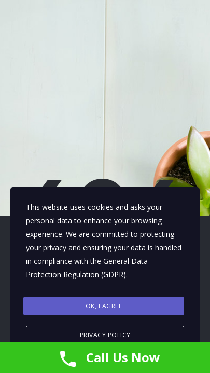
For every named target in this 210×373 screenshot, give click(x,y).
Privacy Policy (105, 335)
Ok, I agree (104, 306)
